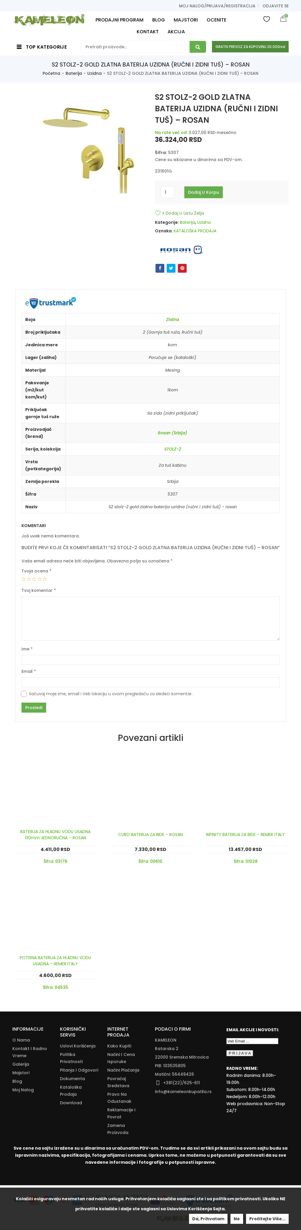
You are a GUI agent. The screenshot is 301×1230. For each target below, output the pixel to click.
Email (28, 671)
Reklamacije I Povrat (121, 1113)
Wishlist (266, 18)
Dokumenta (72, 1079)
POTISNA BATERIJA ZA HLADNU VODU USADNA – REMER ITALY (55, 961)
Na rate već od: (171, 132)
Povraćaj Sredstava (118, 1082)
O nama (21, 1040)
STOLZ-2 (172, 449)
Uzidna (94, 73)
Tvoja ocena (36, 571)
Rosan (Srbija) (172, 433)
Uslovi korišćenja (78, 1046)
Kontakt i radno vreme (29, 1052)
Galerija (20, 1064)
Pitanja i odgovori (79, 1070)
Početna (51, 73)
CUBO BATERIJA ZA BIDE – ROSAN (150, 834)
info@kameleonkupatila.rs (183, 1092)
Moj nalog (23, 1090)
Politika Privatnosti (71, 1058)
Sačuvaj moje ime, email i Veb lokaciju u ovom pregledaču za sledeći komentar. (111, 694)
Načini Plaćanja (123, 1070)
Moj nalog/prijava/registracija (217, 6)
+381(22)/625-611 (181, 1083)
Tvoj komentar (38, 590)
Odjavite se (275, 6)
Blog (17, 1081)
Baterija (74, 73)
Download (71, 1103)
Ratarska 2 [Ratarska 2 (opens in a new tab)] (166, 1049)
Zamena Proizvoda (117, 1129)
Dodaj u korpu (203, 192)
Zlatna (172, 319)
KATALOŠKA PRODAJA (195, 231)
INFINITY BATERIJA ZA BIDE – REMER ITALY (245, 834)
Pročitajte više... (267, 1219)
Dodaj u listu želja (183, 213)
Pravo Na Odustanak (119, 1097)
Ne (237, 1219)
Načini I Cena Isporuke (121, 1058)
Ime (27, 649)
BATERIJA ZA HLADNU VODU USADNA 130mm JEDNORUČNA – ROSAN (55, 835)
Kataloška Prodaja (71, 1090)
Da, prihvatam (208, 1219)
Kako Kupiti (119, 1046)
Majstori (20, 1073)
